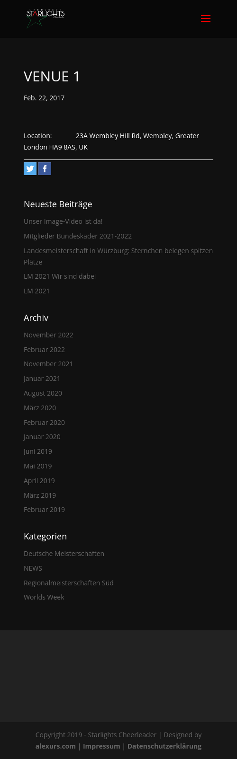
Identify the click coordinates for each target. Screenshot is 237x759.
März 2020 (40, 407)
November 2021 (48, 363)
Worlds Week (44, 596)
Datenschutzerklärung (165, 745)
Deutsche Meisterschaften (64, 553)
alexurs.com (57, 745)
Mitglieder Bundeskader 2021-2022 (78, 235)
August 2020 (43, 392)
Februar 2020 (44, 422)
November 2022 (48, 334)
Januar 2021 (42, 378)
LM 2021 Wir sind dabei (60, 276)
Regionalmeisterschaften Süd (69, 582)
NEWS (33, 568)
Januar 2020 (42, 436)
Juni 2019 (38, 451)
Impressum (102, 745)
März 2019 (40, 495)
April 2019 (39, 480)
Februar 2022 (44, 349)
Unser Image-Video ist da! (63, 221)
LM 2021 (37, 290)
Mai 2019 (38, 465)
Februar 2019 (44, 509)
